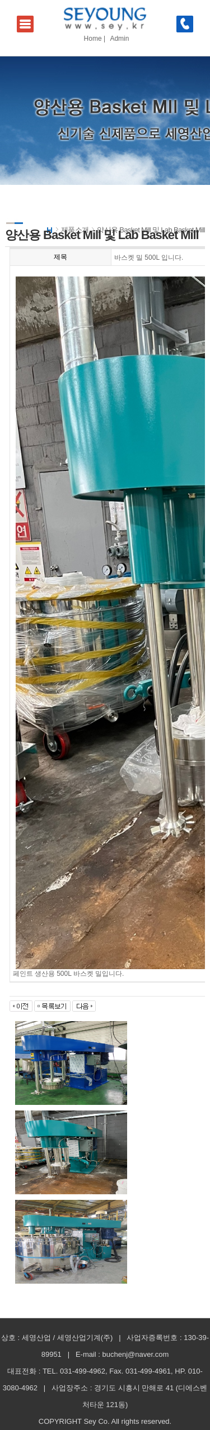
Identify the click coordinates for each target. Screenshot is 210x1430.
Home (93, 38)
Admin (119, 38)
